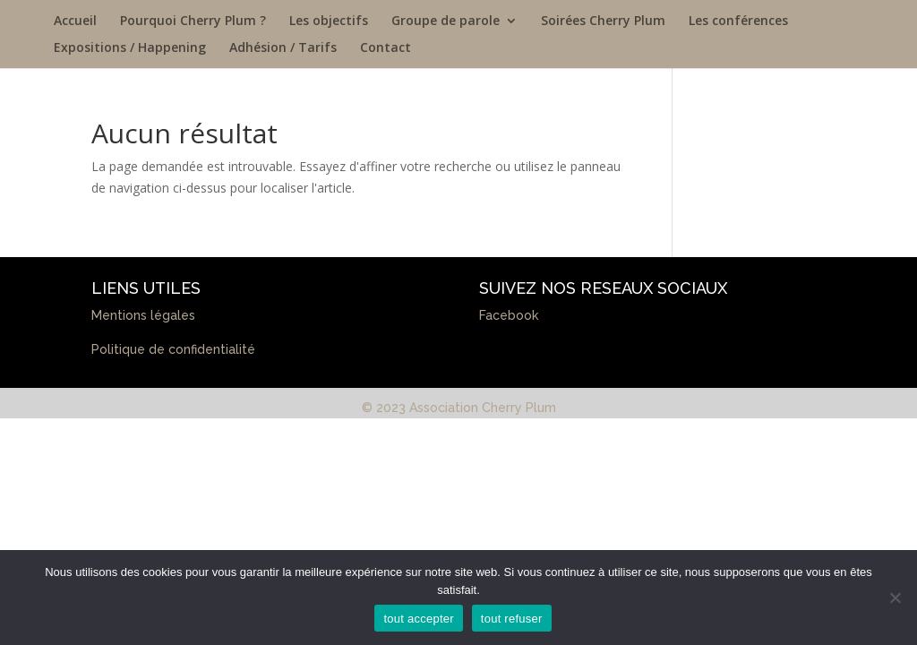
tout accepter (418, 618)
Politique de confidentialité (173, 349)
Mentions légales (143, 315)
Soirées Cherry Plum (603, 21)
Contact (385, 48)
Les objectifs (328, 21)
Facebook (508, 315)
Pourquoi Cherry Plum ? (193, 21)
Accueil (75, 21)
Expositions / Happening (130, 48)
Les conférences (738, 21)
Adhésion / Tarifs (283, 48)
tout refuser (512, 618)
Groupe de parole (445, 21)
